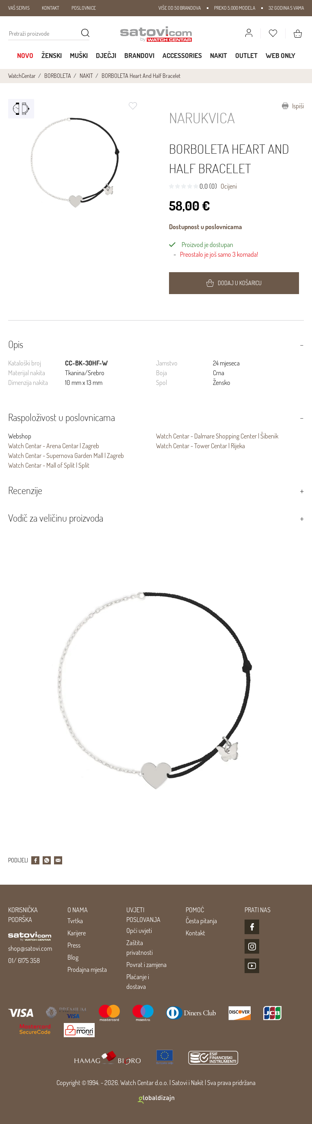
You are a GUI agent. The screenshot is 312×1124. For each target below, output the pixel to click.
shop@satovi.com (30, 948)
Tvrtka (75, 921)
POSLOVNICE (84, 8)
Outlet (246, 55)
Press (73, 945)
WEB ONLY (280, 55)
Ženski (51, 55)
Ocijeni (229, 186)
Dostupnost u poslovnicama (205, 227)
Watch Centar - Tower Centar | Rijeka (200, 446)
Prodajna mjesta (87, 969)
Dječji (106, 55)
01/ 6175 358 (24, 960)
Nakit (218, 55)
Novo (25, 55)
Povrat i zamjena (146, 965)
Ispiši (293, 106)
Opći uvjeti (139, 930)
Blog (72, 957)
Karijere (76, 933)
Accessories (182, 55)
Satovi (179, 1083)
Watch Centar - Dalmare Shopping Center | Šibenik (217, 436)
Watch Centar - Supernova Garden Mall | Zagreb (66, 455)
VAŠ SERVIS (19, 8)
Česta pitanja (201, 921)
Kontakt (195, 933)
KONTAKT (50, 8)
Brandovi (139, 55)
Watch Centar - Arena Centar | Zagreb (53, 446)
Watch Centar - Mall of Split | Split (48, 465)
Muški (79, 55)
